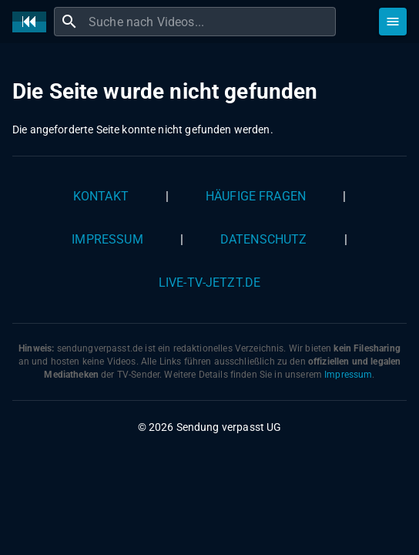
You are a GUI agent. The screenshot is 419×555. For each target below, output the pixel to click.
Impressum (107, 239)
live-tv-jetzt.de (209, 282)
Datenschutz (263, 239)
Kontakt (101, 196)
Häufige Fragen (256, 196)
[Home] (33, 22)
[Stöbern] (393, 21)
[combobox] (210, 21)
